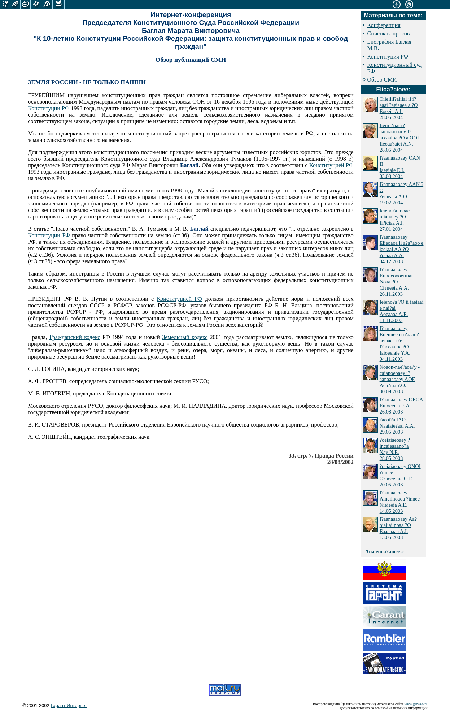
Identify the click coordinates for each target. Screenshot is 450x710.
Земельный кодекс (184, 337)
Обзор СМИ (382, 80)
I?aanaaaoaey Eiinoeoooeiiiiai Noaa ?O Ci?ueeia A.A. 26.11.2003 (396, 282)
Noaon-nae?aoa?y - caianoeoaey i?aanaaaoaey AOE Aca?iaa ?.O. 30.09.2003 (400, 379)
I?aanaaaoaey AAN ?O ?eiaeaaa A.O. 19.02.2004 (401, 193)
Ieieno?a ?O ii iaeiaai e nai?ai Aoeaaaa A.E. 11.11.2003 (402, 311)
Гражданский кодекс (74, 337)
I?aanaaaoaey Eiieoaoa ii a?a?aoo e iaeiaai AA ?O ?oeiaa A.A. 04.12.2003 (402, 249)
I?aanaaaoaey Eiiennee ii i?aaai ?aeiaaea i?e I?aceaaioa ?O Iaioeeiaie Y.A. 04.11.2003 (399, 343)
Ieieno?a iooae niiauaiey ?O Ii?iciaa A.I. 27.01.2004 (395, 220)
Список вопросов (388, 33)
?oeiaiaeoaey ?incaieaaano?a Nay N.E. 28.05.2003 (395, 449)
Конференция (384, 25)
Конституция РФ (388, 56)
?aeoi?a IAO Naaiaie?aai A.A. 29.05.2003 (397, 426)
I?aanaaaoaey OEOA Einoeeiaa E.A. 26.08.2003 (401, 406)
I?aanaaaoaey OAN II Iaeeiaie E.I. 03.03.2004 (400, 167)
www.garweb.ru (416, 704)
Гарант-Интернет (69, 705)
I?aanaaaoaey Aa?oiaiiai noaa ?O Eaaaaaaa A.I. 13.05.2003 (398, 528)
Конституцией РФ (331, 165)
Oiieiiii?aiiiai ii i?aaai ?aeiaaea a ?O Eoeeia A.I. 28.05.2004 (399, 108)
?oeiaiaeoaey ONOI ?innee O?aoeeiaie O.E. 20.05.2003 (400, 475)
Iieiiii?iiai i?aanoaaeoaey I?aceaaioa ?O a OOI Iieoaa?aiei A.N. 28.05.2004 (399, 137)
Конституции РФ (48, 108)
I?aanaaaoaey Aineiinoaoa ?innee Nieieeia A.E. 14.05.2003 (400, 502)
